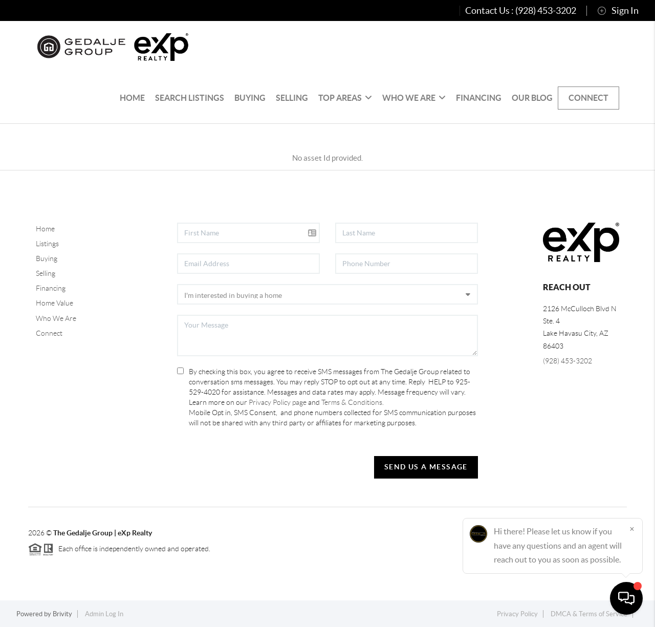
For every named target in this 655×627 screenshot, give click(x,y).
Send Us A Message (426, 467)
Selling (292, 97)
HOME (132, 97)
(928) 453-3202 (567, 361)
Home (45, 229)
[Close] (632, 529)
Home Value (54, 303)
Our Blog (532, 97)
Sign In (618, 11)
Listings (47, 244)
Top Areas (345, 97)
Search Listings (189, 97)
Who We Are (414, 97)
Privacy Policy (517, 614)
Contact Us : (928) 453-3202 (520, 11)
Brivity (62, 614)
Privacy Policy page (278, 402)
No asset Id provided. (327, 158)
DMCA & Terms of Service (589, 614)
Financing (478, 97)
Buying (250, 97)
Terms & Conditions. (352, 402)
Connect (588, 97)
